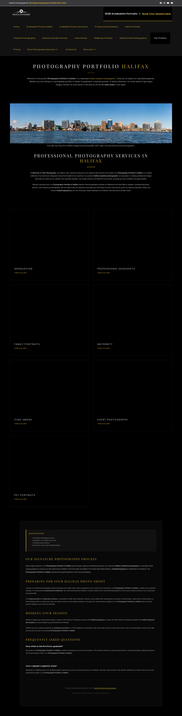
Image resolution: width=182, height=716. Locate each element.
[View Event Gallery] (132, 395)
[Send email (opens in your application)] (171, 3)
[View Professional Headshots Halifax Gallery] (132, 244)
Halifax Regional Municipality (105, 688)
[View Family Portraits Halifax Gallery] (49, 320)
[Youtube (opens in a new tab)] (168, 3)
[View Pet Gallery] (49, 471)
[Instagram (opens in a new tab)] (164, 3)
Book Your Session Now (156, 13)
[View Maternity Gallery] (132, 320)
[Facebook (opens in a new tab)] (161, 3)
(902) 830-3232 (58, 3)
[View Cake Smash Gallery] (49, 395)
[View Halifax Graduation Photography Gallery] (49, 244)
